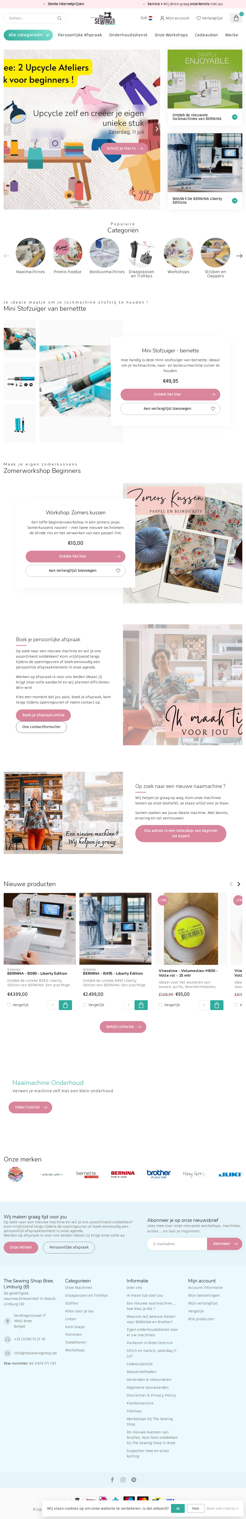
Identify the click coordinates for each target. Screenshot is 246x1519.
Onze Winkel (21, 1247)
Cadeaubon (206, 35)
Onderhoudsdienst (128, 35)
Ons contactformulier (41, 727)
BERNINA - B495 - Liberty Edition (113, 974)
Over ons (134, 1287)
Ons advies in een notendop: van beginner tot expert (181, 833)
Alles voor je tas (79, 1311)
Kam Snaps (75, 1327)
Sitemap (134, 1411)
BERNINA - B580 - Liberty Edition (37, 974)
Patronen (73, 1334)
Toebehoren (75, 1342)
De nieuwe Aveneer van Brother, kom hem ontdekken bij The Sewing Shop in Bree (152, 1437)
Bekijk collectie (123, 1027)
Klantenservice (140, 1403)
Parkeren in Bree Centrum (150, 1343)
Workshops (75, 1350)
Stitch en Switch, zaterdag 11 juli (151, 1353)
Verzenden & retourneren (149, 1379)
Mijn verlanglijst (203, 1303)
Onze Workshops (171, 35)
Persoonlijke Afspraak (80, 35)
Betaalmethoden (141, 1372)
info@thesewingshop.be (35, 1353)
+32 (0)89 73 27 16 (29, 1339)
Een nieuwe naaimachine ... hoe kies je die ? (151, 1306)
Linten (70, 1319)
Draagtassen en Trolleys (86, 1295)
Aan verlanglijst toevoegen (179, 409)
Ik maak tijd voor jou (145, 1295)
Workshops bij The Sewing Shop (150, 1421)
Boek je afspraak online (43, 715)
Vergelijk (20, 1005)
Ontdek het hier (184, 394)
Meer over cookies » (223, 1508)
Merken (233, 35)
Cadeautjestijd (139, 1364)
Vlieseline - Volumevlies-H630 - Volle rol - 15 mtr (188, 973)
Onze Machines (78, 1287)
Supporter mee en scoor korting (148, 1453)
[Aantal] (53, 1005)
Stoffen (71, 1303)
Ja (178, 1508)
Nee (195, 1508)
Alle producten (201, 1319)
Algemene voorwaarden (148, 1387)
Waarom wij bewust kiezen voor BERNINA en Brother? (151, 1319)
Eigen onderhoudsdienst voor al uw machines (152, 1332)
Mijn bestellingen (204, 1295)
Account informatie (205, 1287)
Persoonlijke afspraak (68, 1247)
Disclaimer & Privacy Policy (151, 1395)
